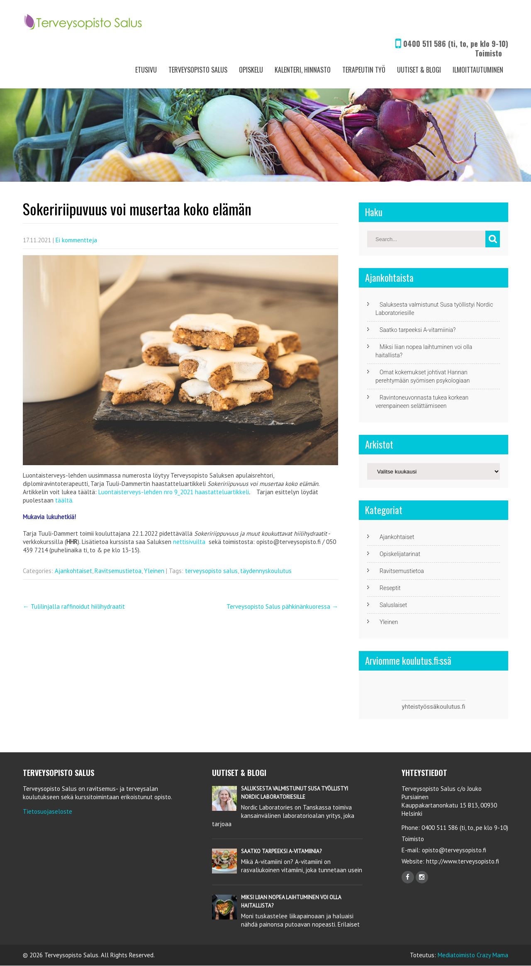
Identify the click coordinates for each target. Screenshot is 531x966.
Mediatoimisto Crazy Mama (473, 955)
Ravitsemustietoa (118, 571)
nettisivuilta (189, 542)
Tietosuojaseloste (47, 811)
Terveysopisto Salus (197, 70)
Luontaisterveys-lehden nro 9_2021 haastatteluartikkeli (173, 492)
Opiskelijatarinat (400, 554)
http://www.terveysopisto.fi (461, 861)
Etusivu (146, 70)
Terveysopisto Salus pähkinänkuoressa (282, 606)
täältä (63, 500)
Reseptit (390, 588)
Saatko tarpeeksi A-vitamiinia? (417, 330)
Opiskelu (251, 70)
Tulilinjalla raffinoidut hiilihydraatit (74, 606)
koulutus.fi (450, 706)
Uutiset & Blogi (419, 70)
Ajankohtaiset (73, 571)
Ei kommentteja (76, 240)
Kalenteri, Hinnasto (303, 70)
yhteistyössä (419, 706)
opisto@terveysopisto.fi (454, 850)
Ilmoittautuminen (478, 70)
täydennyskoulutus (266, 571)
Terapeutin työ (363, 70)
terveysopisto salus (211, 571)
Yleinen (154, 571)
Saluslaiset (393, 605)
